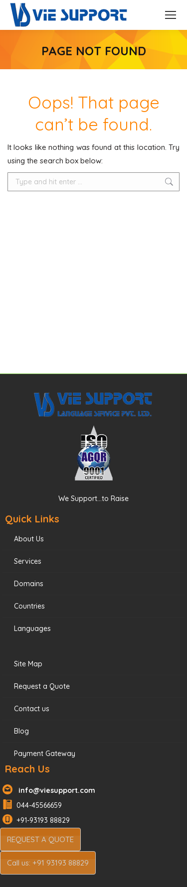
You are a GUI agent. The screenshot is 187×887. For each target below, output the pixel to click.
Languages (32, 628)
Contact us (31, 708)
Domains (28, 583)
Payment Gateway (44, 753)
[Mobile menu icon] (170, 14)
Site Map (28, 663)
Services (27, 561)
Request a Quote (42, 686)
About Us (29, 538)
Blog (21, 731)
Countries (29, 606)
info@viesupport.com (54, 790)
